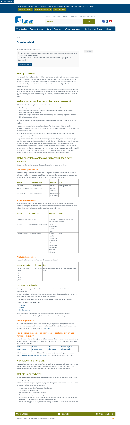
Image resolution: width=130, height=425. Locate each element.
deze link (47, 328)
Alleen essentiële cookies (43, 10)
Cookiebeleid (33, 418)
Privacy (25, 418)
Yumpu (21, 308)
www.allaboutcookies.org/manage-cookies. (35, 355)
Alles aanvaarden (59, 10)
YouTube (22, 305)
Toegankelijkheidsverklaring (46, 418)
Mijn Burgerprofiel (24, 310)
